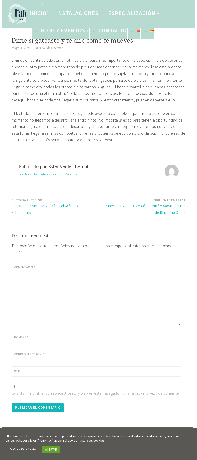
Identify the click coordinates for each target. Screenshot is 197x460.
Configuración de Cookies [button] (23, 449)
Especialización (131, 13)
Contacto (112, 30)
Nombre (21, 337)
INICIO (38, 13)
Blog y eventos (63, 30)
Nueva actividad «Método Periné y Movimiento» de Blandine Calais (143, 206)
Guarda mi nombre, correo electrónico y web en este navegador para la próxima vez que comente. (96, 393)
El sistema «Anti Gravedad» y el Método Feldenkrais (53, 206)
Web (17, 371)
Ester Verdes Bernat (48, 48)
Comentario (24, 267)
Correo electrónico (31, 354)
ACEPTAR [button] (51, 449)
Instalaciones (77, 13)
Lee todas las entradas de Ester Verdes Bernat (53, 174)
